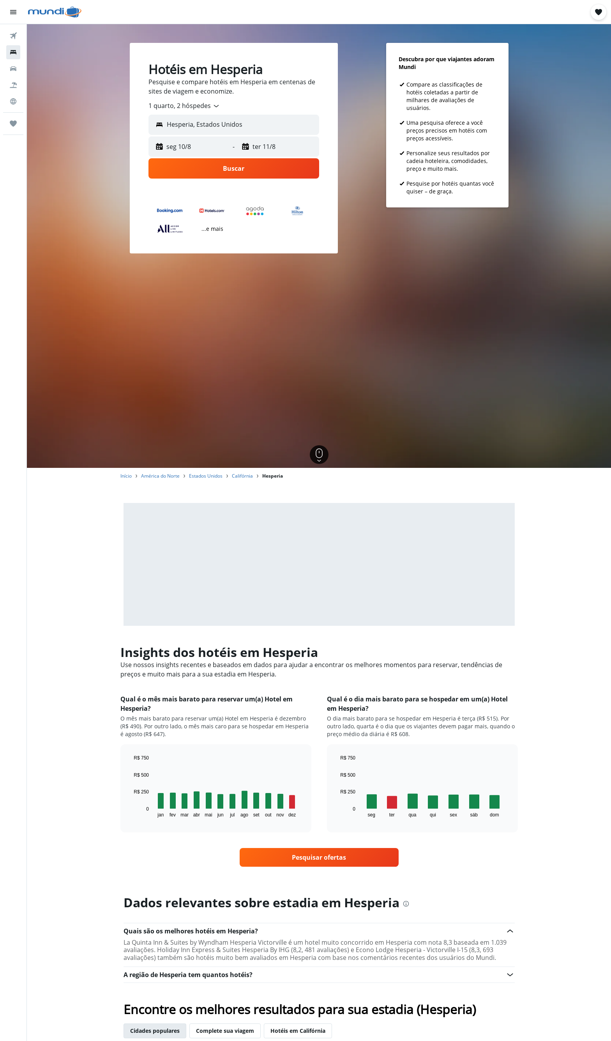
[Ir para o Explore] (13, 101)
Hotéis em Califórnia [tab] (297, 1030)
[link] (319, 857)
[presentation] (406, 903)
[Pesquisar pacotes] (13, 85)
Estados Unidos (206, 476)
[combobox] (184, 106)
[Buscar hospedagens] (13, 52)
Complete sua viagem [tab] (225, 1030)
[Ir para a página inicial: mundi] (54, 12)
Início (126, 476)
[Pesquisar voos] (13, 36)
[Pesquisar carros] (13, 68)
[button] (13, 12)
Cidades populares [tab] (155, 1030)
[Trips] (13, 123)
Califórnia (242, 476)
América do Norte (160, 476)
